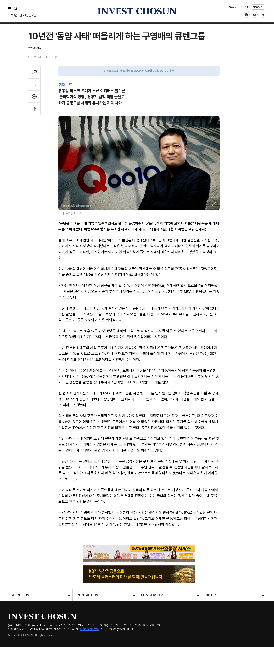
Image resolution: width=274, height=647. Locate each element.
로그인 (244, 7)
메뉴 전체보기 (10, 8)
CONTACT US (87, 595)
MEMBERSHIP (152, 595)
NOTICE (212, 595)
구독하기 (232, 7)
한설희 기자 (35, 48)
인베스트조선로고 (137, 11)
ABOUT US (20, 595)
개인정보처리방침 (89, 629)
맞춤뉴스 (258, 7)
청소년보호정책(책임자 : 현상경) (117, 629)
